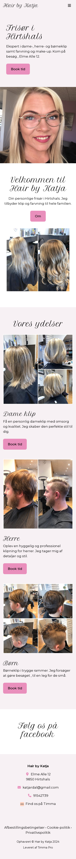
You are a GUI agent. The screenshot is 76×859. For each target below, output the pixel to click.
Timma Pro (45, 847)
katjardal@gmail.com (41, 787)
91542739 (40, 796)
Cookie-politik (58, 827)
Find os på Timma (41, 804)
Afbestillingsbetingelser (24, 827)
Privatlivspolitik (38, 832)
